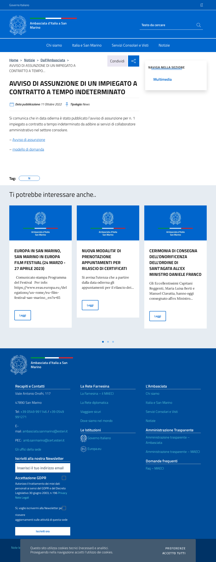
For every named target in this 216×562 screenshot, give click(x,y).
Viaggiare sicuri (90, 411)
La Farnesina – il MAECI (97, 393)
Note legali (18, 547)
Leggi (25, 315)
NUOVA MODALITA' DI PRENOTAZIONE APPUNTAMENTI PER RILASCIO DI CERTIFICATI (104, 259)
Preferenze (175, 548)
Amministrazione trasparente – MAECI (173, 451)
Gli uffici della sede (28, 449)
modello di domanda (28, 149)
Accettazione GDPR (30, 478)
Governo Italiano (19, 5)
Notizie (29, 60)
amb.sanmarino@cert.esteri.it (44, 440)
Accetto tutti (174, 553)
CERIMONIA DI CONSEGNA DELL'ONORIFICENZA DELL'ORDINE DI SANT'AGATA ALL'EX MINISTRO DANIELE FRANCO (175, 262)
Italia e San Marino (159, 402)
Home (13, 60)
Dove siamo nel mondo (96, 420)
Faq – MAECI (155, 468)
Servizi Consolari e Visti (162, 411)
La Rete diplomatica (94, 402)
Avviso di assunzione (28, 139)
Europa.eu (90, 448)
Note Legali (22, 497)
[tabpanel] (40, 271)
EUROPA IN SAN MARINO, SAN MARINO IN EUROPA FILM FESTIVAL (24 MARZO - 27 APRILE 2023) (39, 259)
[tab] (103, 342)
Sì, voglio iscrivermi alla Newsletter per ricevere (39, 508)
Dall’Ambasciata (52, 60)
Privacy (62, 493)
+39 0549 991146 (33, 411)
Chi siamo (152, 393)
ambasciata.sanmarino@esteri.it (45, 431)
